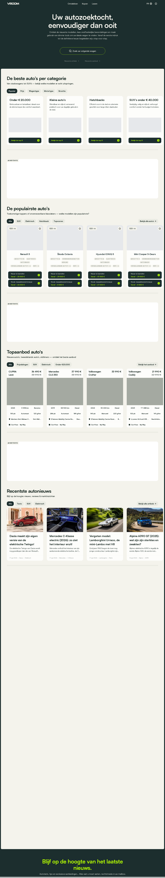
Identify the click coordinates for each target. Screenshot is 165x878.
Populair (12, 92)
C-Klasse (71, 559)
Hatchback (44, 222)
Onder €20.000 (63, 365)
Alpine (141, 559)
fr (149, 3)
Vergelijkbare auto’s (21, 267)
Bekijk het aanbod (147, 365)
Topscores (58, 222)
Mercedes (54, 372)
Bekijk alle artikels (147, 504)
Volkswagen (95, 372)
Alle (10, 222)
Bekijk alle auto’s (147, 222)
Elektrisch (30, 222)
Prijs (23, 92)
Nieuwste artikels (72, 61)
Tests (19, 504)
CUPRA (13, 372)
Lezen (94, 3)
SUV (19, 222)
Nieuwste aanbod (93, 61)
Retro (111, 559)
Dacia (21, 559)
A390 (147, 559)
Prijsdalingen (23, 365)
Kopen (85, 3)
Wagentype (35, 92)
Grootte (62, 92)
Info (36, 267)
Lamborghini (104, 559)
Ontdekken (73, 3)
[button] (25, 374)
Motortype (49, 92)
